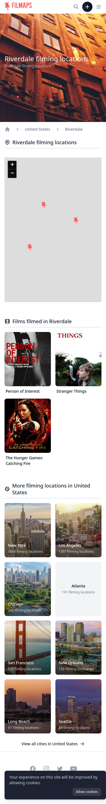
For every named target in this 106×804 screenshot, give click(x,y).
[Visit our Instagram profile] (46, 768)
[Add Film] (87, 7)
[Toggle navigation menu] (99, 7)
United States (37, 129)
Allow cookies (87, 791)
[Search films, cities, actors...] (76, 7)
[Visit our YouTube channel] (73, 768)
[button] (30, 247)
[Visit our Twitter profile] (60, 768)
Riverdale (74, 129)
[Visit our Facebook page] (32, 768)
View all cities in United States (53, 743)
